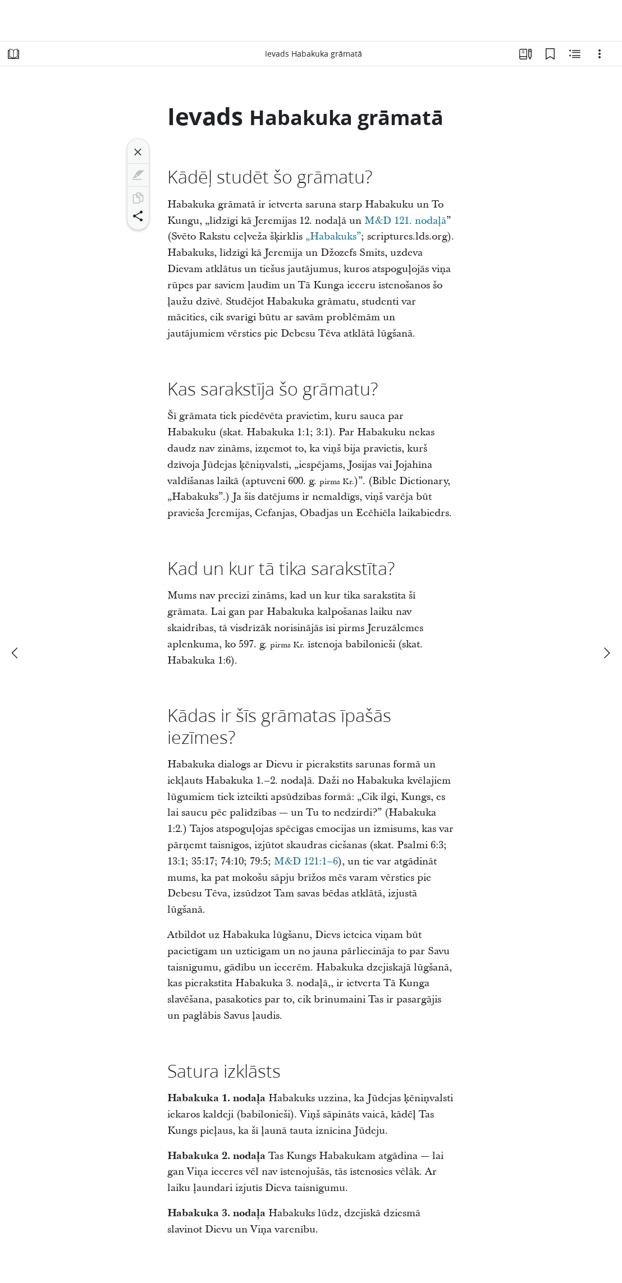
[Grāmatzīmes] (550, 54)
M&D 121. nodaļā (405, 221)
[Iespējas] (599, 54)
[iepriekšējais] (15, 653)
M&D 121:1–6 (306, 861)
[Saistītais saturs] (575, 54)
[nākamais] (606, 653)
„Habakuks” (333, 236)
